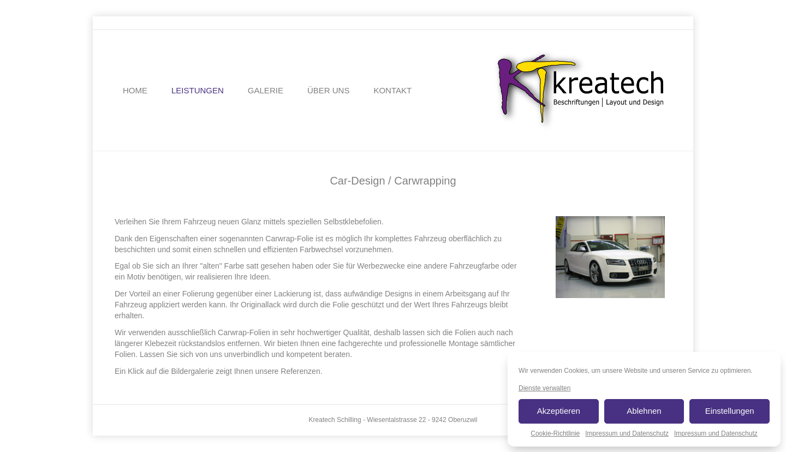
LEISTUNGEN (197, 90)
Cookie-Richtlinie (555, 433)
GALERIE (265, 90)
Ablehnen (644, 410)
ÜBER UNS (328, 90)
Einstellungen (729, 410)
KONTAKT (392, 90)
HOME (135, 90)
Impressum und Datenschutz (627, 433)
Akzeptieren (558, 410)
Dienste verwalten (544, 388)
